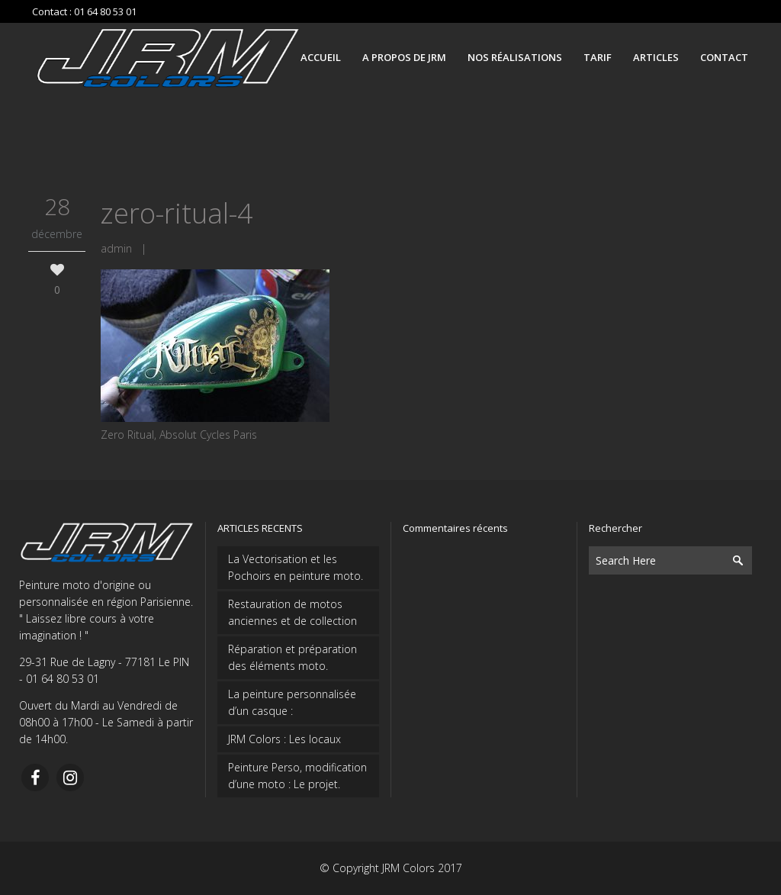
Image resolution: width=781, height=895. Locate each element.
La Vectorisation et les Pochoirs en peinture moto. (295, 567)
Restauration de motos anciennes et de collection (292, 612)
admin (116, 248)
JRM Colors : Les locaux (284, 739)
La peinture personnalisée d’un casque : (292, 702)
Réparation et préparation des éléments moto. (292, 657)
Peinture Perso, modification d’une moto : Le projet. (297, 775)
